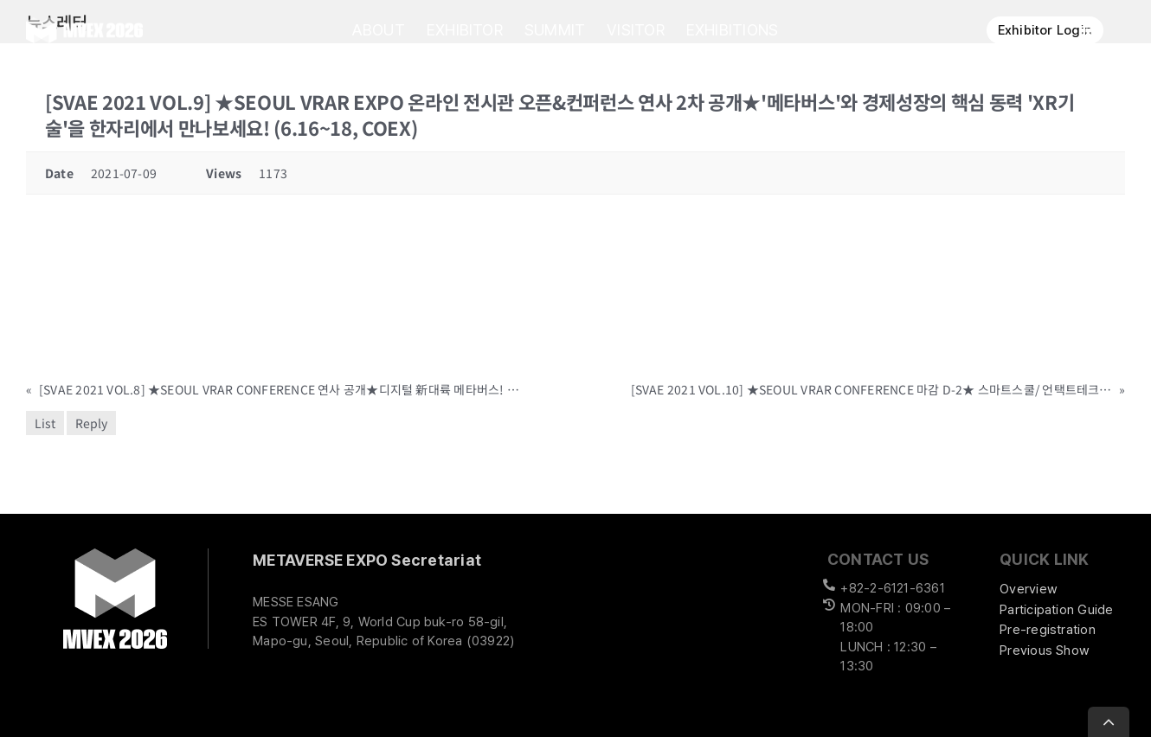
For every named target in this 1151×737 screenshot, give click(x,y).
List (45, 423)
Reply (91, 423)
